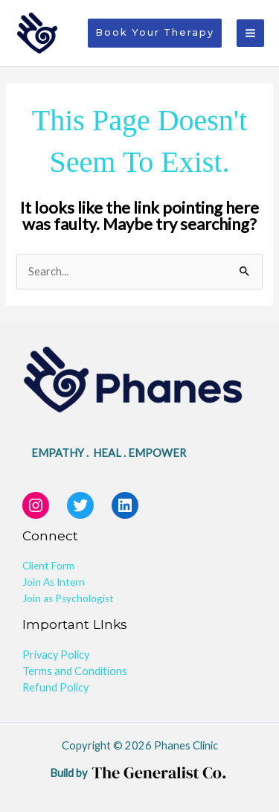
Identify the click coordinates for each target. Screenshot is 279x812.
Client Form (48, 566)
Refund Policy (55, 687)
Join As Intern (53, 582)
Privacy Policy (55, 654)
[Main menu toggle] (250, 33)
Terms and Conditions (74, 671)
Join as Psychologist (68, 598)
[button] (155, 33)
